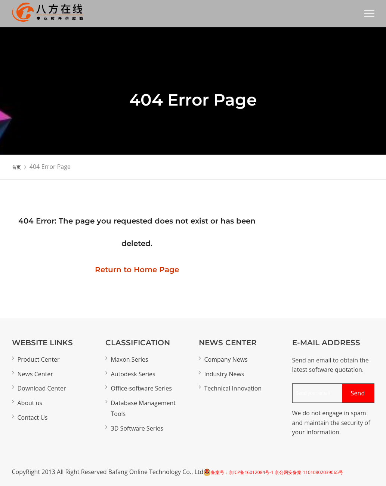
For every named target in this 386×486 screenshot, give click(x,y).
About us (30, 403)
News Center (35, 374)
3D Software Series (137, 428)
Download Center (42, 388)
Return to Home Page (137, 269)
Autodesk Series (133, 374)
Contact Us (33, 417)
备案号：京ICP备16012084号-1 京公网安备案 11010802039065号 (277, 472)
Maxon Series (129, 359)
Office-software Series (141, 388)
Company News (226, 359)
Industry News (224, 374)
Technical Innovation (233, 388)
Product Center (39, 359)
